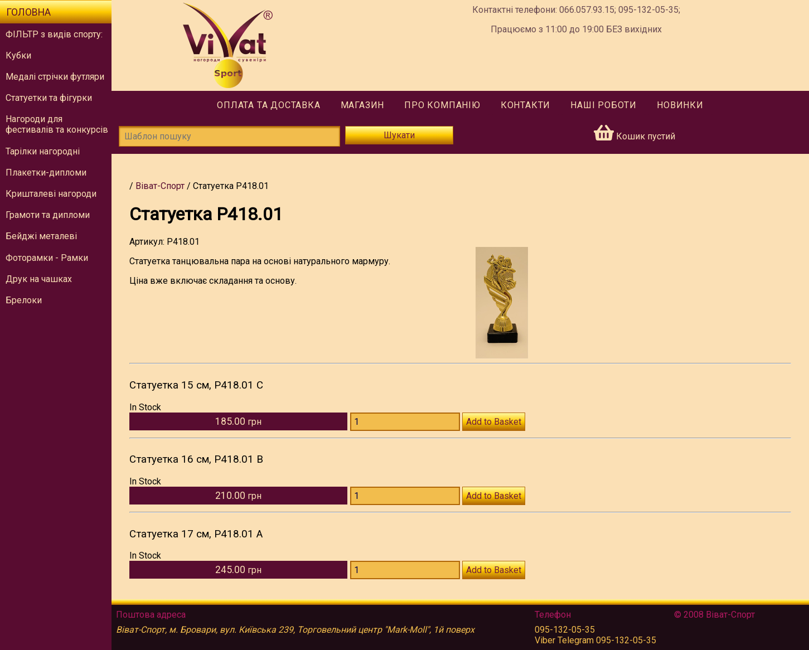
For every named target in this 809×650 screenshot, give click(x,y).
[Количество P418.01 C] (405, 422)
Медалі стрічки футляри (55, 76)
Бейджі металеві (41, 236)
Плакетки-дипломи (46, 172)
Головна (28, 12)
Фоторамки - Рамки (47, 258)
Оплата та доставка (268, 105)
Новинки (680, 105)
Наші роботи (603, 105)
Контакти (525, 105)
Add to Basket (493, 421)
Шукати (399, 135)
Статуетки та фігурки (49, 98)
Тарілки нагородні (43, 151)
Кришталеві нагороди (51, 193)
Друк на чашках (39, 279)
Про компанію (442, 105)
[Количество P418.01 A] (405, 570)
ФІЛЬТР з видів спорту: (54, 34)
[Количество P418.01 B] (405, 496)
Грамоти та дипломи (48, 215)
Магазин (363, 105)
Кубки (18, 55)
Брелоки (24, 300)
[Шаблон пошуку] (229, 136)
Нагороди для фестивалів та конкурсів (57, 124)
